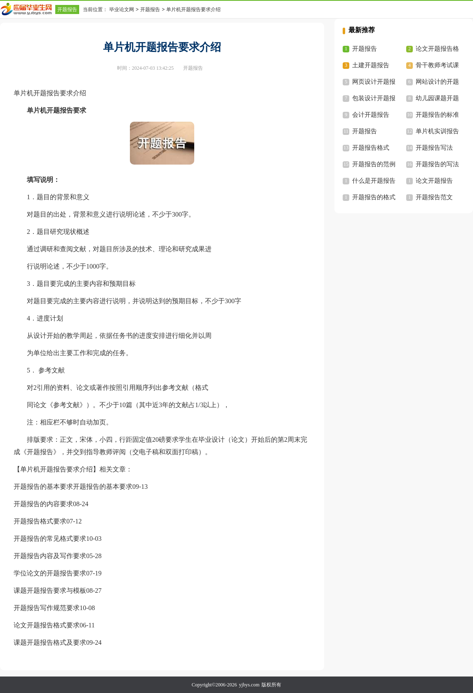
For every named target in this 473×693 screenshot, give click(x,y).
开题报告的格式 (373, 197)
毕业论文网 (121, 9)
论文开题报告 (434, 180)
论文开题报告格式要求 (47, 625)
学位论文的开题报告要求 (50, 573)
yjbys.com (249, 685)
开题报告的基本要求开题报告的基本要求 (73, 486)
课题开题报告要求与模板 (50, 590)
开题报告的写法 (437, 164)
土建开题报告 (370, 65)
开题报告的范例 (373, 164)
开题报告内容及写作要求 (50, 555)
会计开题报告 (370, 114)
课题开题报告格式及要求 (50, 642)
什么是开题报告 (373, 180)
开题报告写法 (434, 147)
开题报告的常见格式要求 (50, 538)
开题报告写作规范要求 (47, 607)
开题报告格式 (370, 147)
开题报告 (67, 9)
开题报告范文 (434, 197)
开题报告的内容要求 (43, 503)
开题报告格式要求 (40, 521)
